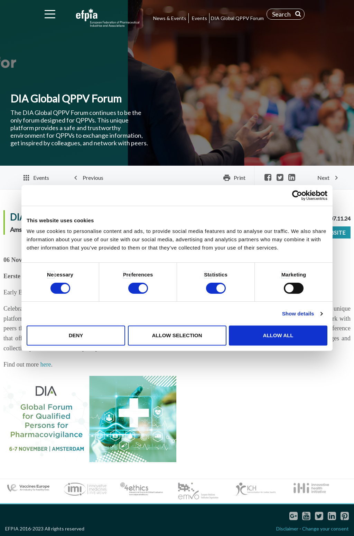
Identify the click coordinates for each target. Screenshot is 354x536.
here (45, 364)
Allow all (278, 335)
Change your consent (325, 529)
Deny (76, 335)
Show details (298, 313)
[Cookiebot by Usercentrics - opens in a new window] (297, 195)
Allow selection (177, 335)
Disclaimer (287, 529)
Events (199, 18)
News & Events (169, 18)
